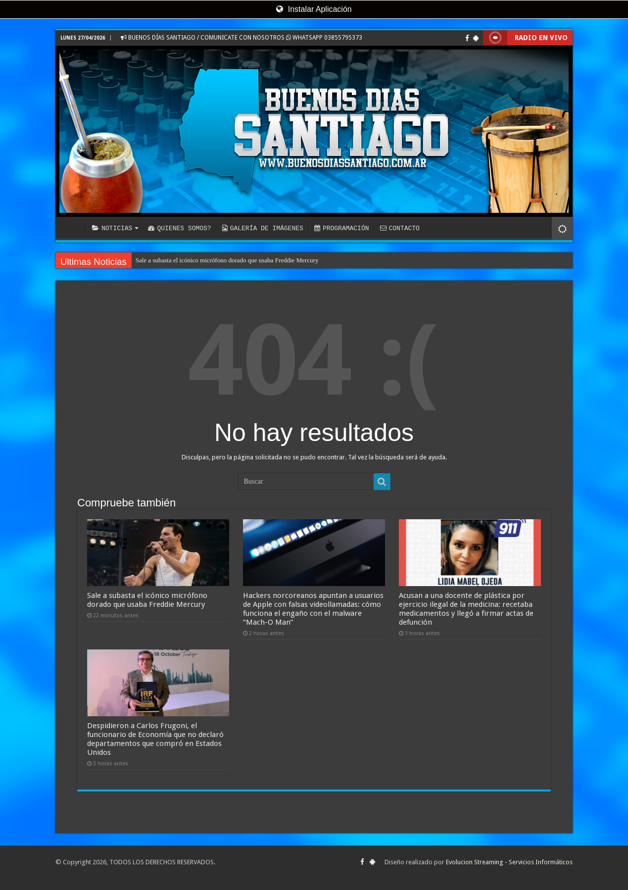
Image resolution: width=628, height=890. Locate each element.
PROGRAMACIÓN (341, 228)
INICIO (73, 227)
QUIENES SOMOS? (179, 228)
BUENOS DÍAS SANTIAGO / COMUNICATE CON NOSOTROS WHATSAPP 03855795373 (241, 37)
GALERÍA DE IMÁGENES (262, 228)
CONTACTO (399, 228)
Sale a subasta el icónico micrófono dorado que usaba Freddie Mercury (227, 260)
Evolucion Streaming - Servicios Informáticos (509, 862)
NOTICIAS (112, 228)
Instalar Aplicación (313, 9)
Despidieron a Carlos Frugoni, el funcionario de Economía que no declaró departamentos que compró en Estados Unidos (155, 739)
